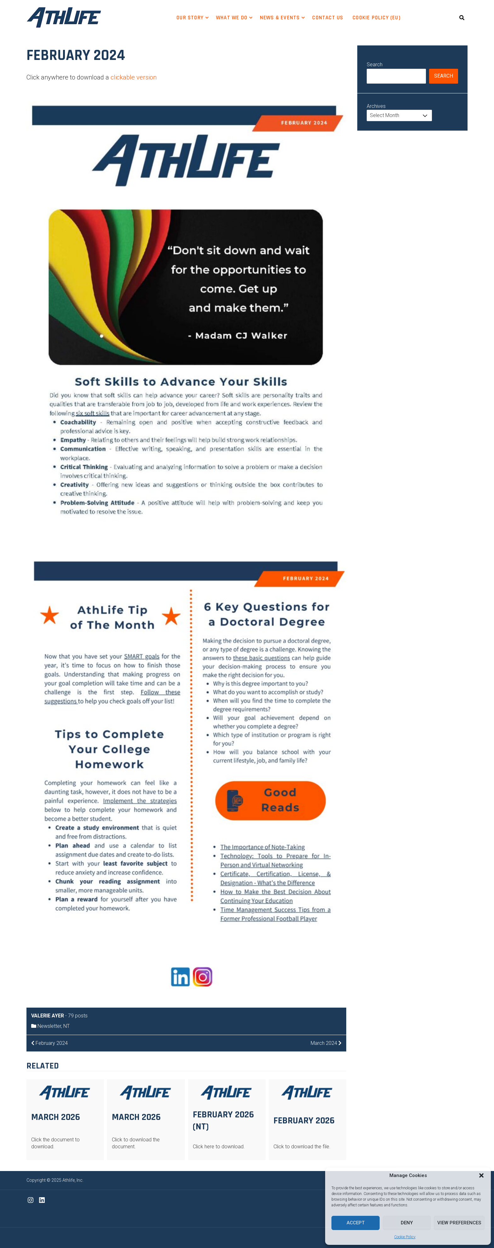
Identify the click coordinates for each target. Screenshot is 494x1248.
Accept (356, 1223)
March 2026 (55, 1117)
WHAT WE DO (231, 17)
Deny (407, 1223)
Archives (376, 106)
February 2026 (304, 1121)
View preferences (459, 1223)
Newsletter (49, 1026)
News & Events (280, 17)
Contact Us (327, 17)
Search (374, 65)
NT (66, 1026)
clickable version (134, 77)
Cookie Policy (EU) (376, 17)
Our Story (190, 17)
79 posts (78, 1016)
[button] (481, 1175)
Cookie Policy (405, 1237)
